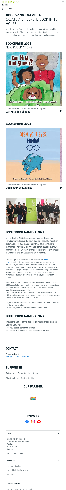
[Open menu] (63, 2)
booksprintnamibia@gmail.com (17, 357)
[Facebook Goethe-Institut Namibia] (27, 422)
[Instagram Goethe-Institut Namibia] (33, 422)
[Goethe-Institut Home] (10, 2)
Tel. (15, 454)
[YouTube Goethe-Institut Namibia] (39, 422)
